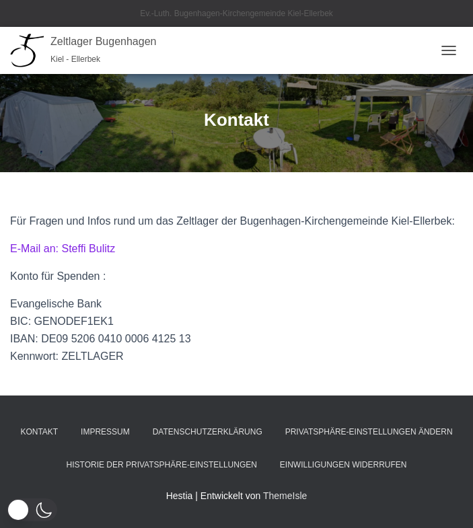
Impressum (105, 432)
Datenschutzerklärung (207, 432)
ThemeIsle (285, 495)
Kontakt (39, 432)
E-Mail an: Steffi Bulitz (62, 248)
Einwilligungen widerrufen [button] (343, 464)
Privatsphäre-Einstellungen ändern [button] (369, 432)
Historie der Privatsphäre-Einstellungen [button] (162, 464)
